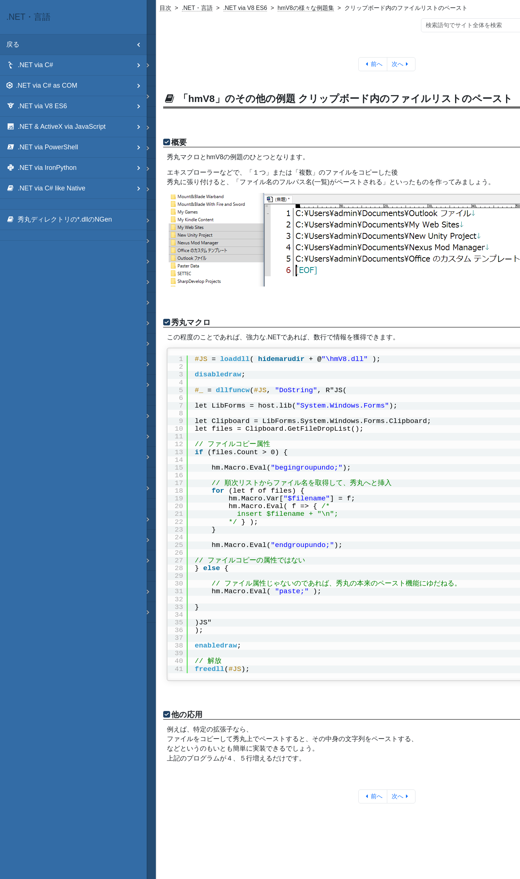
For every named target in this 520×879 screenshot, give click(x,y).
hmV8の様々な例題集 (306, 8)
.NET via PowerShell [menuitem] (76, 147)
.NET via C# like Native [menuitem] (76, 188)
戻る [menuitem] (76, 44)
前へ (372, 64)
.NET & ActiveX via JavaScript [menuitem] (76, 127)
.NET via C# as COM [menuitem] (76, 86)
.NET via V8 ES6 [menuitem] (76, 106)
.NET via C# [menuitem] (76, 65)
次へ (401, 64)
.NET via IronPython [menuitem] (76, 168)
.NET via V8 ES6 (245, 8)
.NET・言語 (197, 8)
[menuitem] (73, 219)
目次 (165, 8)
